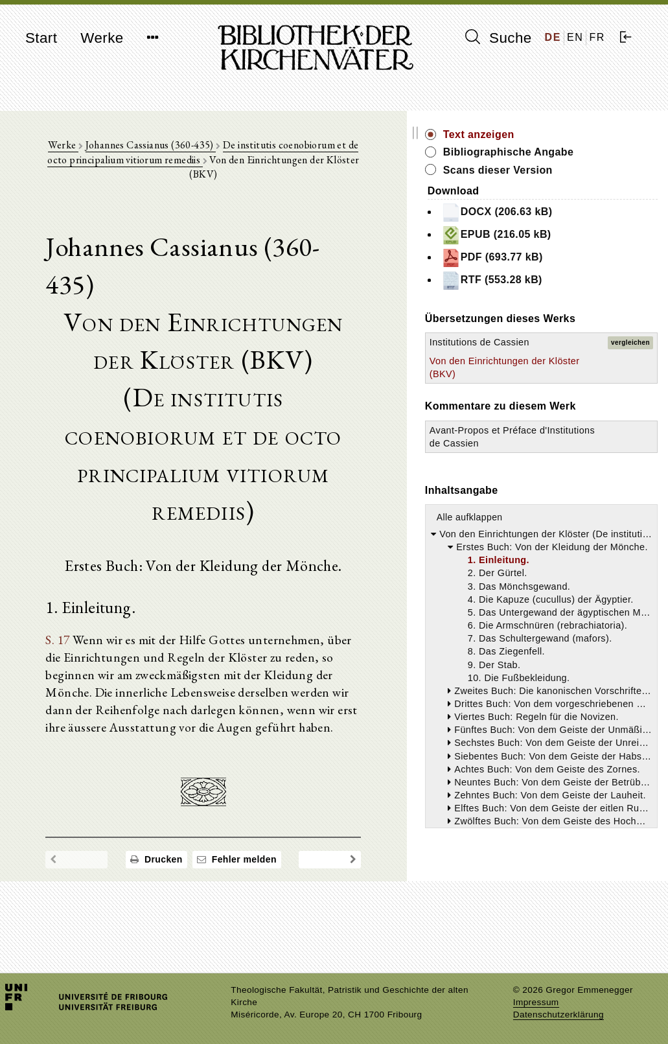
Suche (498, 37)
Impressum (536, 1002)
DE (553, 37)
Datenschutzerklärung (558, 1014)
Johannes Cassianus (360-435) (158, 150)
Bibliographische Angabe (582, 159)
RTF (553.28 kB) (586, 295)
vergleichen (630, 377)
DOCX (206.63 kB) (591, 227)
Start (41, 38)
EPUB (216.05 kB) (591, 249)
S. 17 (63, 554)
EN (575, 37)
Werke (101, 38)
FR (597, 37)
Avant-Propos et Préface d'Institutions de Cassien (570, 525)
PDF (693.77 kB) (587, 272)
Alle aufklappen (564, 612)
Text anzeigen (573, 134)
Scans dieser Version (592, 184)
